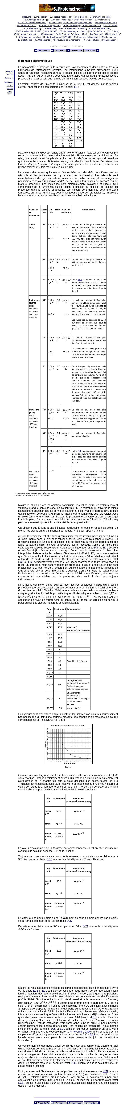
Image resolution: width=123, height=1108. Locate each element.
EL (75, 87)
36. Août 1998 (50, 31)
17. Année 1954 (48, 28)
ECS (80, 279)
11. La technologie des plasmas (77, 22)
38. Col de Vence (97, 31)
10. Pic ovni (54, 22)
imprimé (10, 89)
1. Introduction (40, 17)
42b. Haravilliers (112, 34)
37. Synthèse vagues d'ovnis (73, 31)
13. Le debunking (71, 25)
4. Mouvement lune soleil (98, 17)
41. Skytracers (47, 34)
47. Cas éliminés (42, 40)
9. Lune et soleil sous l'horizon (32, 22)
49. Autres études (91, 40)
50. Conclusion (109, 40)
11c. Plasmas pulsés (26, 25)
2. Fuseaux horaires (59, 17)
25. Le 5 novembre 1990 (98, 28)
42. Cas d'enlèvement (92, 34)
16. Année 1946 (31, 28)
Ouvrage (10, 86)
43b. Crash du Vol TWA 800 (58, 37)
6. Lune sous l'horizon (59, 20)
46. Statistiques (25, 40)
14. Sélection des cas (91, 25)
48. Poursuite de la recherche (66, 40)
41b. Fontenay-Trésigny (68, 34)
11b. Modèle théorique (105, 22)
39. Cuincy (113, 31)
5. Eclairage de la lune (35, 20)
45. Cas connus (109, 37)
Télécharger (8, 82)
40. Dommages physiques (26, 34)
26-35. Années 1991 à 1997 (28, 31)
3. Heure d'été (77, 17)
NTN (105, 1071)
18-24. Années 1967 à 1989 (71, 28)
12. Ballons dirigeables (49, 25)
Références (9, 78)
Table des (9, 71)
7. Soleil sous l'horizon (82, 20)
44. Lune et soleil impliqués (86, 37)
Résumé (27, 17)
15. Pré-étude (110, 25)
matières (10, 74)
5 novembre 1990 (80, 1031)
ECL (80, 451)
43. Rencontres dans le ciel (29, 37)
